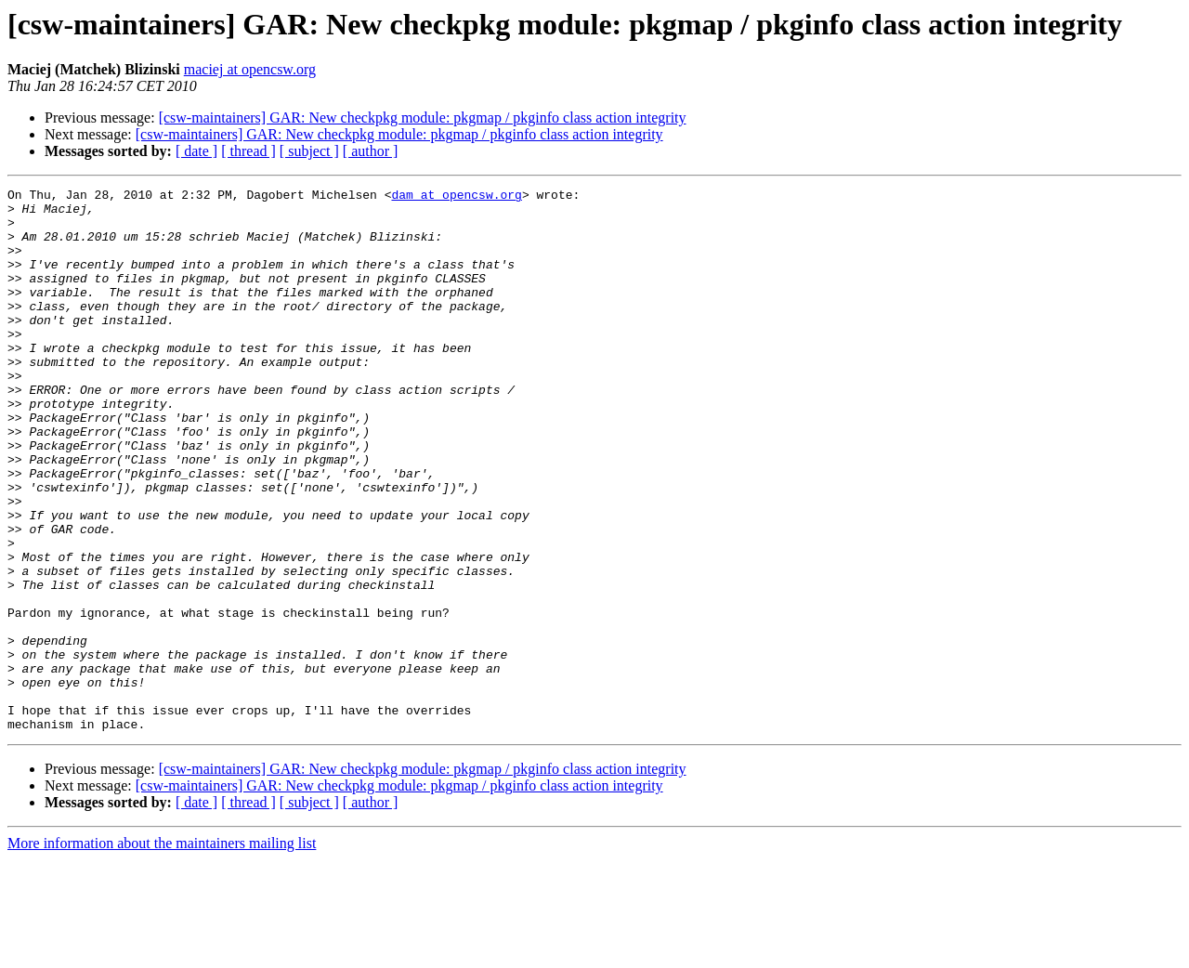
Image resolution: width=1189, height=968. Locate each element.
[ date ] (196, 151)
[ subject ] (309, 151)
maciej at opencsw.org (250, 69)
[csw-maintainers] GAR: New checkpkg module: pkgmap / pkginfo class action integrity (422, 117)
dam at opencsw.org (456, 197)
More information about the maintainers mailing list (161, 952)
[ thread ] (248, 151)
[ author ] (371, 151)
